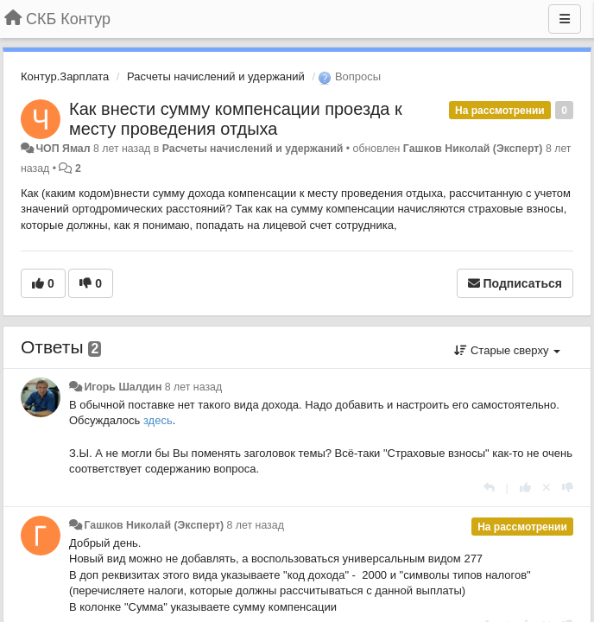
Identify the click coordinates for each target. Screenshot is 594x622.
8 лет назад (193, 387)
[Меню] (564, 19)
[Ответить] (489, 487)
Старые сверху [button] (507, 350)
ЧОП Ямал (62, 149)
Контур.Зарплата (65, 76)
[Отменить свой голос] (546, 487)
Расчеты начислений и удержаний (216, 76)
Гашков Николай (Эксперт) (473, 149)
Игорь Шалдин (122, 387)
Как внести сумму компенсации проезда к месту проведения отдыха (235, 118)
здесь (158, 420)
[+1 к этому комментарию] (525, 487)
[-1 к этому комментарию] (567, 487)
